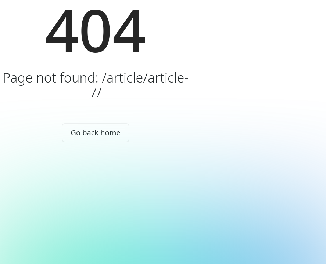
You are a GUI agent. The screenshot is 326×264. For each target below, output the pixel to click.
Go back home (95, 133)
